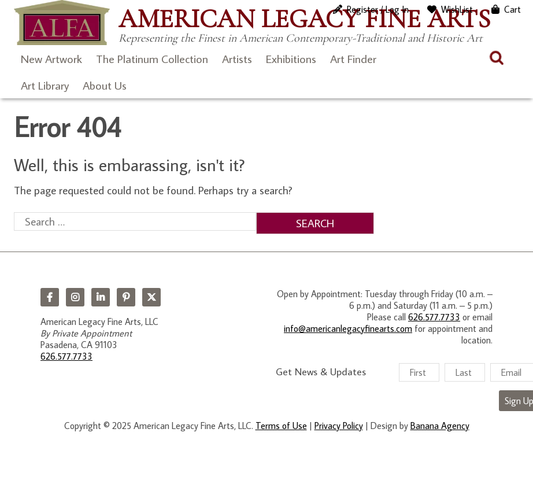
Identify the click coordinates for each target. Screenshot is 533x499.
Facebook (49, 297)
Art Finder (353, 58)
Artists (237, 58)
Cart (512, 9)
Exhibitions (291, 58)
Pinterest (126, 297)
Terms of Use (281, 425)
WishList (457, 9)
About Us (105, 85)
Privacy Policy (338, 425)
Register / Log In (378, 9)
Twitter (151, 297)
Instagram (75, 297)
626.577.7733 (66, 356)
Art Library (45, 85)
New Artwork (51, 58)
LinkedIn (100, 297)
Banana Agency (439, 425)
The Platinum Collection (152, 58)
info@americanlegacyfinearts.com (348, 328)
